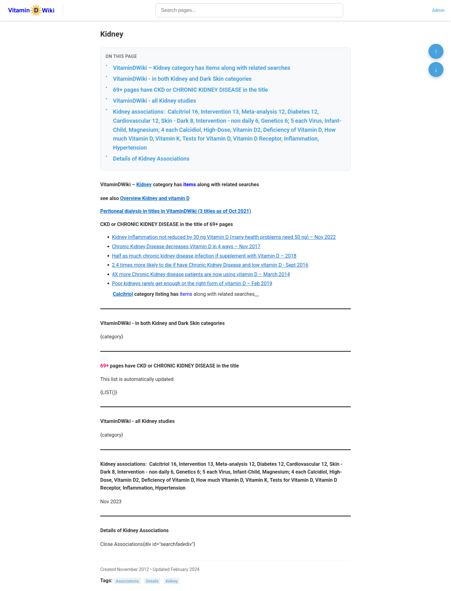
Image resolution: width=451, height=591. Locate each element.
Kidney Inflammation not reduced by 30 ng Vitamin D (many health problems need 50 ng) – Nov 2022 (224, 237)
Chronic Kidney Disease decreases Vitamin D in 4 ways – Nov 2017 (186, 246)
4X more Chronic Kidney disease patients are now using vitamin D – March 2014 (201, 274)
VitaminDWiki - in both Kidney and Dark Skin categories (182, 78)
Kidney (144, 185)
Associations (127, 580)
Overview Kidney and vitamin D (155, 198)
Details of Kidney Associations (151, 158)
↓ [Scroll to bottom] (436, 69)
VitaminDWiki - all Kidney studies (154, 100)
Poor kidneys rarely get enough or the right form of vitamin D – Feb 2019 (192, 283)
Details (152, 580)
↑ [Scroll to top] (436, 51)
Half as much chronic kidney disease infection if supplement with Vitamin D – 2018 (204, 256)
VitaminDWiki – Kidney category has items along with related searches (201, 67)
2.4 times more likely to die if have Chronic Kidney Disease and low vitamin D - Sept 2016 (210, 265)
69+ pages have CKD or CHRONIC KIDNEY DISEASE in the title (190, 89)
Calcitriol (123, 294)
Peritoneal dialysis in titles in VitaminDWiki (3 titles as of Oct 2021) (175, 211)
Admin (438, 10)
